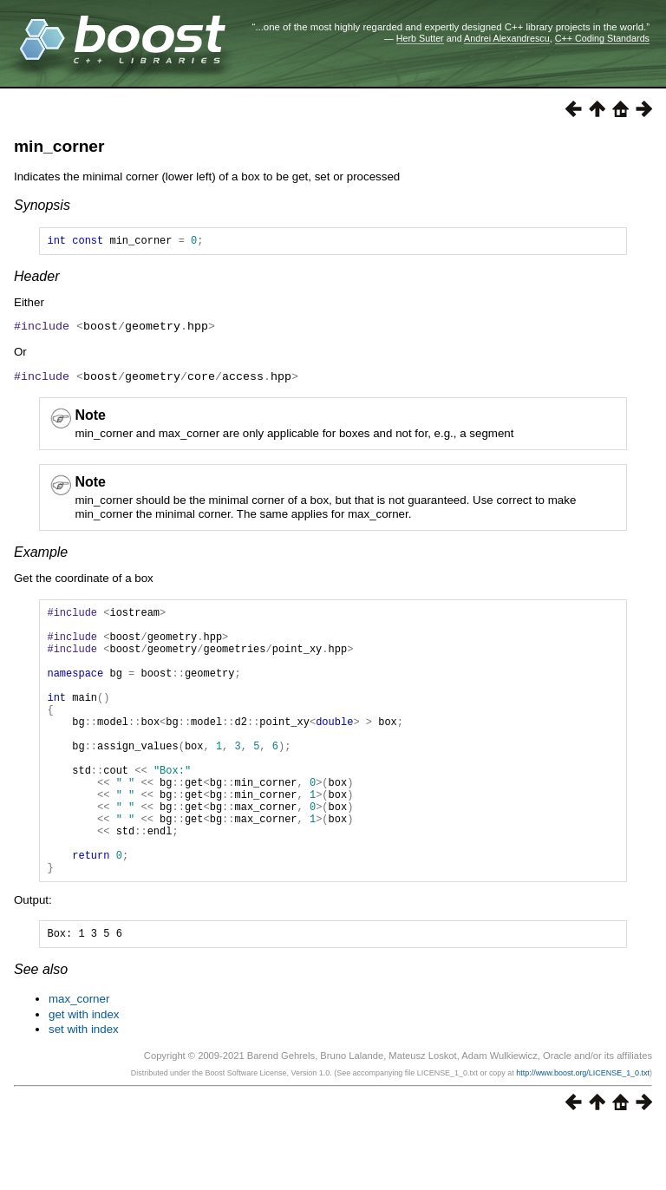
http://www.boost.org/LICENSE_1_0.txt (583, 1135)
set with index (84, 1091)
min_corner (59, 146)
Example (41, 554)
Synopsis (42, 205)
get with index (84, 1076)
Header (36, 278)
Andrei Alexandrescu (507, 38)
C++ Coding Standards (602, 38)
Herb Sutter (420, 38)
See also (41, 1031)
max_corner (79, 1061)
